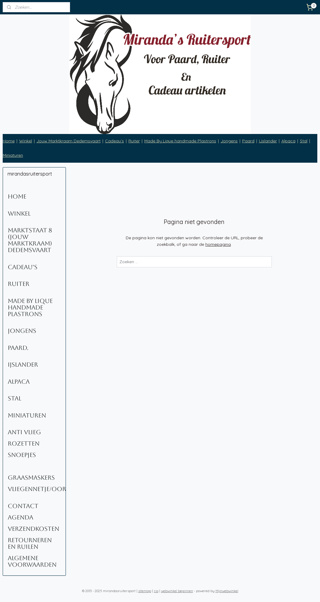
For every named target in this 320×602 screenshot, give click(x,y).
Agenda (20, 517)
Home (9, 141)
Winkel (25, 141)
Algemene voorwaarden (32, 561)
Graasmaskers (31, 477)
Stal (303, 141)
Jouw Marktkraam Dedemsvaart (69, 141)
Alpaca (288, 141)
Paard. (18, 347)
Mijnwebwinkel (227, 591)
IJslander (268, 141)
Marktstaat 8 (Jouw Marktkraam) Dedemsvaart (30, 240)
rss (156, 591)
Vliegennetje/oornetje (37, 489)
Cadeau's (114, 141)
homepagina (218, 244)
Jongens (229, 141)
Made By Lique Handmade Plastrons (30, 307)
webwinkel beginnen (177, 591)
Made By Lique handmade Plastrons (180, 141)
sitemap (144, 591)
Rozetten (24, 443)
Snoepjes (22, 454)
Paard (248, 141)
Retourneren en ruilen (30, 543)
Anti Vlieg (24, 432)
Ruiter (134, 141)
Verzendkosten (33, 528)
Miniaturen (13, 155)
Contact (23, 506)
